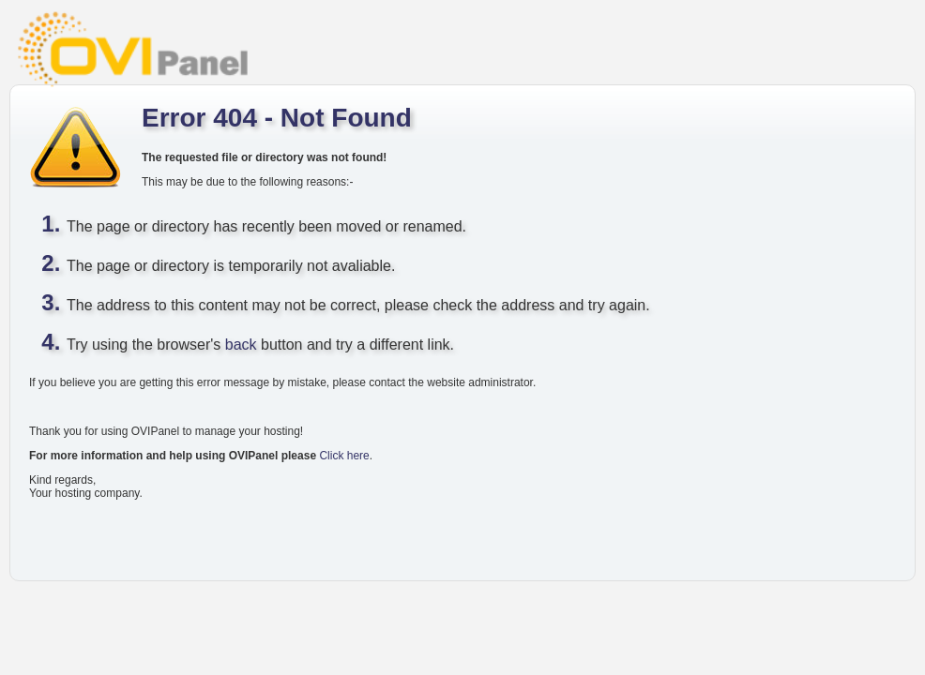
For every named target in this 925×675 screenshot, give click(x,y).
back (241, 344)
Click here (344, 455)
